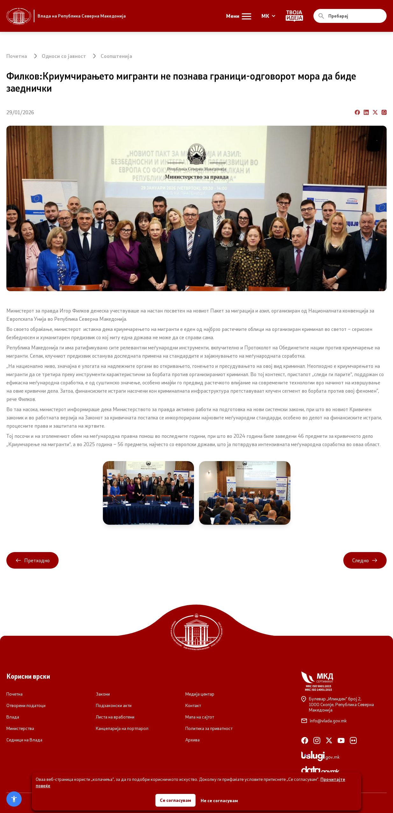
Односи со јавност (64, 56)
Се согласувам (175, 800)
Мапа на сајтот (199, 717)
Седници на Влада (24, 740)
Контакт (193, 705)
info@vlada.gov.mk (324, 721)
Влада (12, 717)
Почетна (16, 56)
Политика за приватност (208, 728)
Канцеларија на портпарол (122, 728)
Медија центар (199, 694)
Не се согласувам (219, 800)
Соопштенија (116, 56)
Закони (103, 694)
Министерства (20, 728)
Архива (192, 740)
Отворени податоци (26, 705)
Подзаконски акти (114, 705)
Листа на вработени (115, 717)
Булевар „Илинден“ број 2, (344, 704)
